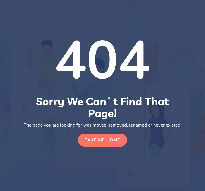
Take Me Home (102, 140)
